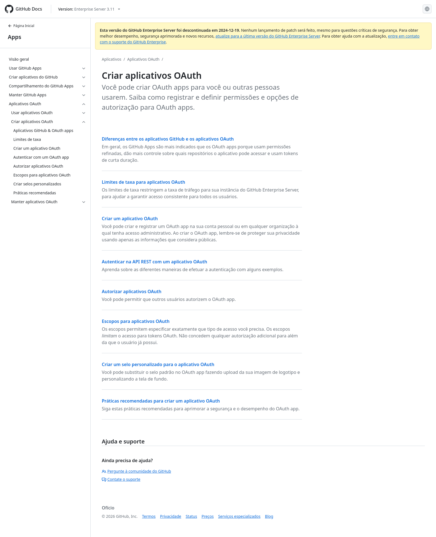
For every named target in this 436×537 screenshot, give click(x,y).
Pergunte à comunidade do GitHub (136, 471)
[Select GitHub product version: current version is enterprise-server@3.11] (89, 9)
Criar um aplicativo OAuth (130, 218)
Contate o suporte (121, 479)
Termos (149, 516)
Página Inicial (21, 25)
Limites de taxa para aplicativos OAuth (143, 182)
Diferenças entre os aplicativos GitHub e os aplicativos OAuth (168, 139)
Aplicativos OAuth (143, 59)
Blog (269, 516)
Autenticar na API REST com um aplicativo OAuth (154, 262)
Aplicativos (111, 59)
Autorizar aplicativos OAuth (131, 291)
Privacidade (170, 516)
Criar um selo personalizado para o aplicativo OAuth (158, 364)
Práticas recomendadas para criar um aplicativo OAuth (161, 401)
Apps (14, 37)
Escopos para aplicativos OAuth (136, 321)
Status (191, 516)
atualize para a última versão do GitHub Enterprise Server (267, 36)
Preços (208, 516)
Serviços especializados (239, 516)
